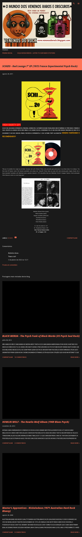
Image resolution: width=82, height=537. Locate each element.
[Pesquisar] (74, 3)
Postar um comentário (9, 265)
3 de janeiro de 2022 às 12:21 (18, 260)
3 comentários (20, 443)
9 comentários (20, 532)
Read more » (75, 357)
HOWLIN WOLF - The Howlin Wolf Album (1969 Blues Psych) (35, 421)
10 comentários (20, 357)
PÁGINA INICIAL (7, 53)
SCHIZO (10, 238)
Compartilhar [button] (72, 238)
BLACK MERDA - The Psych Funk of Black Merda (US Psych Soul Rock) (41, 336)
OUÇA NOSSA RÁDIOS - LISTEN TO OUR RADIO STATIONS (36, 53)
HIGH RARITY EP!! (11, 124)
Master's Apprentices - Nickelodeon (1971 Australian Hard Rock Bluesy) (38, 509)
